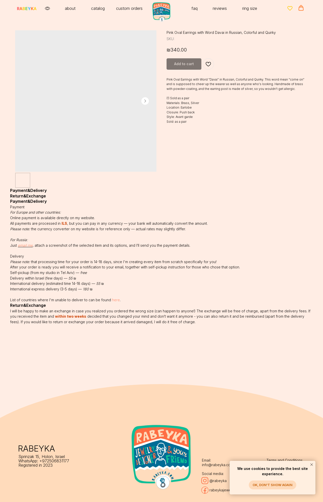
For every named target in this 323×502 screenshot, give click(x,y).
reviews (220, 8)
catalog (98, 8)
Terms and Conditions (284, 460)
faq (195, 8)
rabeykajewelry (222, 490)
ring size (249, 8)
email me (25, 245)
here (116, 300)
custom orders (129, 8)
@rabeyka (218, 481)
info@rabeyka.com (217, 465)
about (70, 8)
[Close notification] (311, 464)
